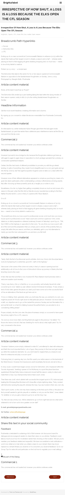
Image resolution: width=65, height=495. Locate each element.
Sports (10, 34)
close (18, 34)
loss (25, 34)
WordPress (33, 492)
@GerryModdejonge (17, 412)
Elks (22, 34)
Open (33, 34)
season (38, 34)
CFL (15, 34)
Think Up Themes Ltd (15, 492)
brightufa (4, 34)
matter (29, 34)
